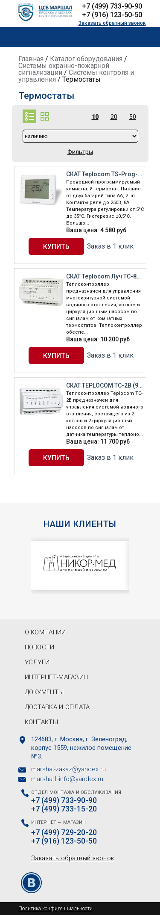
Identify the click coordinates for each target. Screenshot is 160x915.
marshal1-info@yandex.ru (67, 779)
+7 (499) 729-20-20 (64, 832)
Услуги (37, 662)
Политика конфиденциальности (55, 909)
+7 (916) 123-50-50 (112, 15)
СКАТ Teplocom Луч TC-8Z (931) (105, 276)
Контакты (41, 722)
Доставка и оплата (57, 707)
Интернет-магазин (56, 677)
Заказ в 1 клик (110, 246)
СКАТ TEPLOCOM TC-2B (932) (105, 385)
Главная (31, 59)
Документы (44, 692)
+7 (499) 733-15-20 (64, 809)
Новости (40, 647)
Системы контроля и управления (76, 75)
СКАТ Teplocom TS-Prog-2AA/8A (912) (105, 174)
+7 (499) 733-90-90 (112, 6)
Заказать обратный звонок (112, 23)
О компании (45, 632)
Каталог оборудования (86, 59)
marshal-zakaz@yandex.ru (68, 769)
